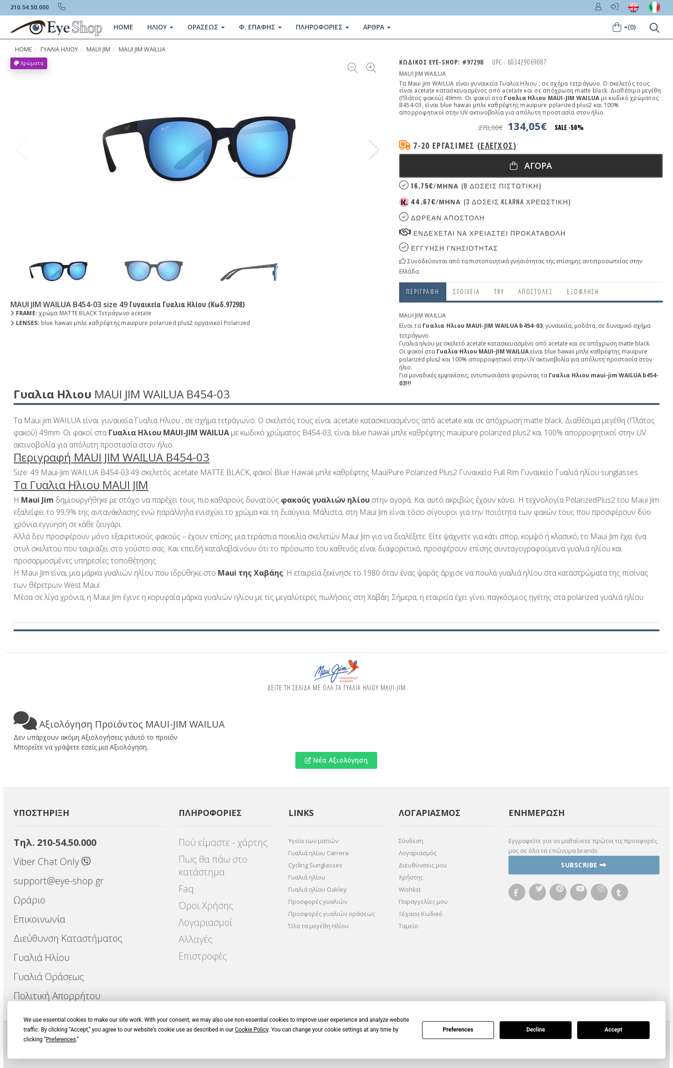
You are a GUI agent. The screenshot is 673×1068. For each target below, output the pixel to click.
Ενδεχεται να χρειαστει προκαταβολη (482, 233)
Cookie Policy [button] (251, 1029)
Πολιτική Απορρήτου (57, 995)
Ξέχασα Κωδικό (421, 913)
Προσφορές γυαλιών (317, 901)
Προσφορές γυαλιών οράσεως (331, 913)
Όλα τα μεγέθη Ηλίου (318, 926)
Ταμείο (408, 926)
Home (123, 26)
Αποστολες (535, 291)
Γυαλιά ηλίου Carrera (318, 853)
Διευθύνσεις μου (423, 865)
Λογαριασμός (418, 853)
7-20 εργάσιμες (464, 145)
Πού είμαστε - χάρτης (223, 842)
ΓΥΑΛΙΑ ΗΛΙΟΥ (59, 49)
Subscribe (584, 864)
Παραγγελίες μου (423, 901)
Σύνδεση (411, 841)
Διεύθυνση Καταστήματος (68, 938)
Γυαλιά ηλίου (306, 877)
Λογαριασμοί (205, 922)
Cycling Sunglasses (315, 865)
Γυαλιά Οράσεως (49, 976)
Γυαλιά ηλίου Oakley (317, 889)
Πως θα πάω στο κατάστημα (213, 865)
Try (499, 291)
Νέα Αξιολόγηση (336, 760)
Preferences (458, 1029)
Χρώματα (28, 62)
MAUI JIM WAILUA (142, 49)
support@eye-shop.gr (59, 880)
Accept (614, 1029)
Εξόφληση (583, 291)
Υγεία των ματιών (313, 841)
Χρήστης (411, 877)
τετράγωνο (414, 335)
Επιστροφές (203, 956)
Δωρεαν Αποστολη (442, 217)
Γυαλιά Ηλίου (42, 957)
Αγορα (531, 165)
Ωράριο (29, 900)
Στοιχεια (466, 291)
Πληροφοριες (322, 26)
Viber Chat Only (52, 861)
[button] (374, 150)
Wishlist (410, 889)
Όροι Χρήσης (206, 905)
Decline (535, 1029)
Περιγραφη (422, 291)
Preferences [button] (61, 1039)
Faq (186, 888)
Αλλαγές (196, 939)
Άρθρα (376, 26)
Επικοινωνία (39, 919)
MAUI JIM (98, 49)
